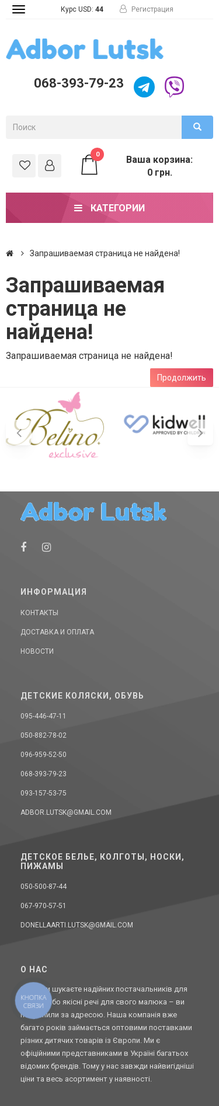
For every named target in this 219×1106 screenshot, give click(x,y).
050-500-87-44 (43, 886)
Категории (109, 208)
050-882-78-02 (43, 735)
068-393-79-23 (79, 83)
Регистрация (146, 9)
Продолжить (181, 377)
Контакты (39, 613)
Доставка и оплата (57, 632)
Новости (37, 651)
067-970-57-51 (43, 906)
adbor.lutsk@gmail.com (66, 812)
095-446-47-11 (43, 716)
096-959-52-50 (43, 755)
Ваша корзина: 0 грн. (136, 165)
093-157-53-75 (43, 793)
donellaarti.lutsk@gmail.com (76, 925)
